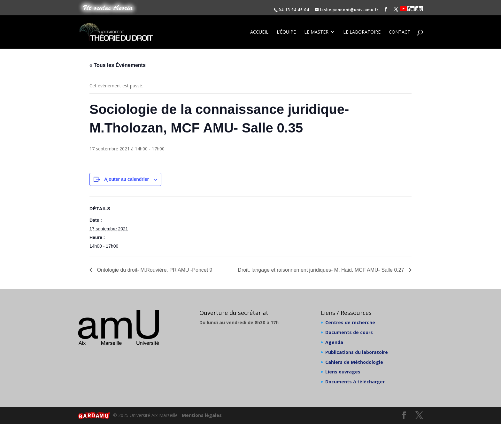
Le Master (316, 32)
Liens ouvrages (342, 372)
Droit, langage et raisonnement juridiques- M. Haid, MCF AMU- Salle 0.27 (321, 270)
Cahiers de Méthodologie (354, 362)
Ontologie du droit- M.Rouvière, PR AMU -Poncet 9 (154, 270)
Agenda (334, 342)
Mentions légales (202, 415)
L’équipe (286, 32)
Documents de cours (349, 332)
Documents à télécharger (355, 382)
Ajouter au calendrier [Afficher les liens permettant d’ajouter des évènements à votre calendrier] (126, 179)
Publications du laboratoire (356, 352)
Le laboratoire (362, 32)
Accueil (259, 32)
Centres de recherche (350, 322)
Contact (399, 32)
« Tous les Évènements (117, 65)
